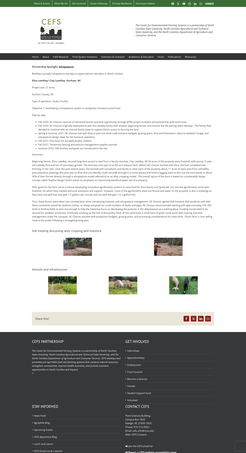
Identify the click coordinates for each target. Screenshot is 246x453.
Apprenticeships (135, 357)
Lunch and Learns (43, 443)
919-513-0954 (141, 427)
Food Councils (134, 371)
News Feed (40, 415)
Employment (134, 364)
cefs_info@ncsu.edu (143, 430)
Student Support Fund (139, 393)
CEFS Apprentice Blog (45, 436)
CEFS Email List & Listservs (48, 451)
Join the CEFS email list (139, 446)
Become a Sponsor (137, 379)
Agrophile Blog (42, 422)
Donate (131, 386)
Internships (133, 350)
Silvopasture (66, 66)
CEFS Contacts (139, 434)
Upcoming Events (43, 429)
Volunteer (132, 400)
